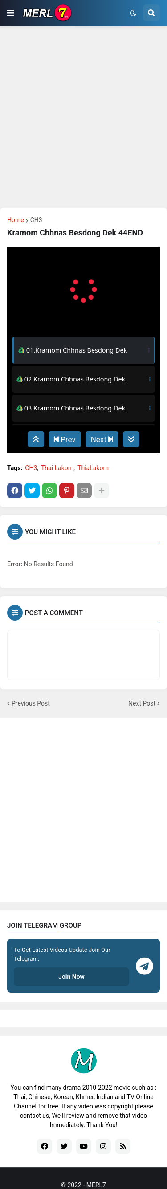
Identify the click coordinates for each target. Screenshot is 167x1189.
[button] (10, 12)
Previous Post (31, 703)
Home (15, 220)
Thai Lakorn (57, 467)
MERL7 (96, 1185)
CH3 (36, 220)
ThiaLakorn (93, 467)
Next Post (141, 703)
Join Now (71, 976)
